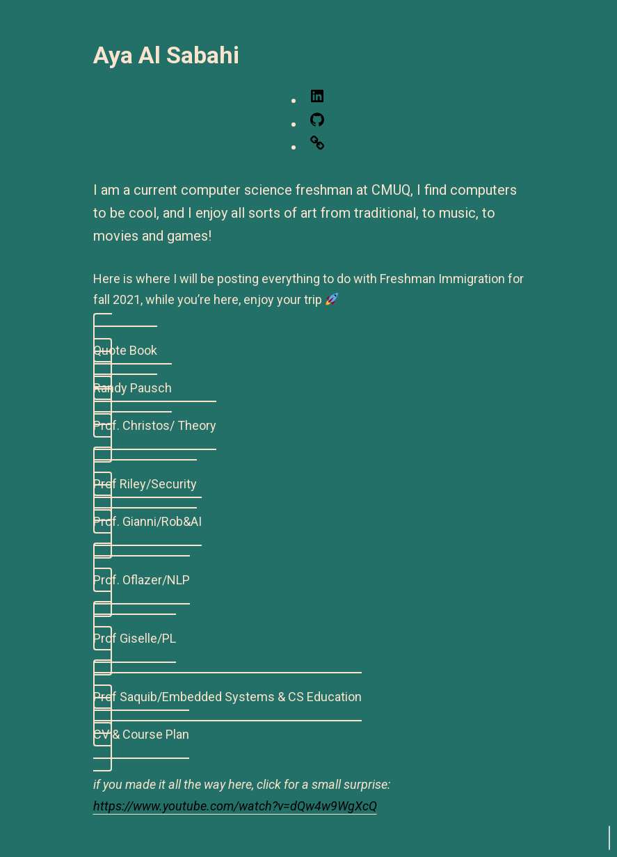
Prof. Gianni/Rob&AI (147, 521)
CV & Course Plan (141, 734)
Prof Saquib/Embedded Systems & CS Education (227, 696)
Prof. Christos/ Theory (154, 425)
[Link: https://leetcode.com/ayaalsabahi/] (317, 146)
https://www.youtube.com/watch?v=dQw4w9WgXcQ (235, 806)
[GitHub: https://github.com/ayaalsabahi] (317, 123)
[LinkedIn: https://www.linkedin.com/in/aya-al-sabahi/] (317, 100)
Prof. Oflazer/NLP (141, 579)
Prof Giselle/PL (134, 638)
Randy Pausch (132, 388)
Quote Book (125, 350)
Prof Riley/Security (145, 483)
